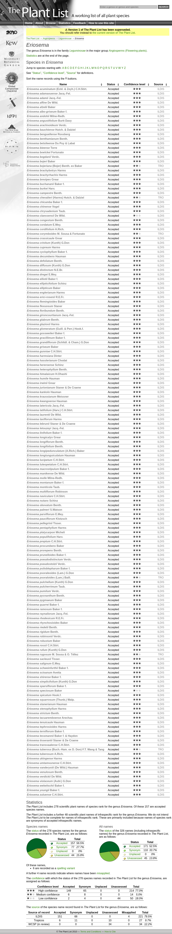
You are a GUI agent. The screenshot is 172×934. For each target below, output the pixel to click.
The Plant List (32, 38)
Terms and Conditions (90, 931)
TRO (161, 166)
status (35, 830)
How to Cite (110, 931)
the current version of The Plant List (114, 32)
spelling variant (66, 868)
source (36, 907)
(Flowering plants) (128, 50)
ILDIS (161, 89)
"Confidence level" (54, 73)
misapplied (103, 873)
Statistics (64, 23)
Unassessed (61, 855)
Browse (51, 23)
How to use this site (101, 23)
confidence (38, 878)
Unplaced (62, 851)
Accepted (62, 843)
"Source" (71, 73)
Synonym (62, 847)
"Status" (36, 73)
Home (28, 23)
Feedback (79, 23)
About (39, 23)
